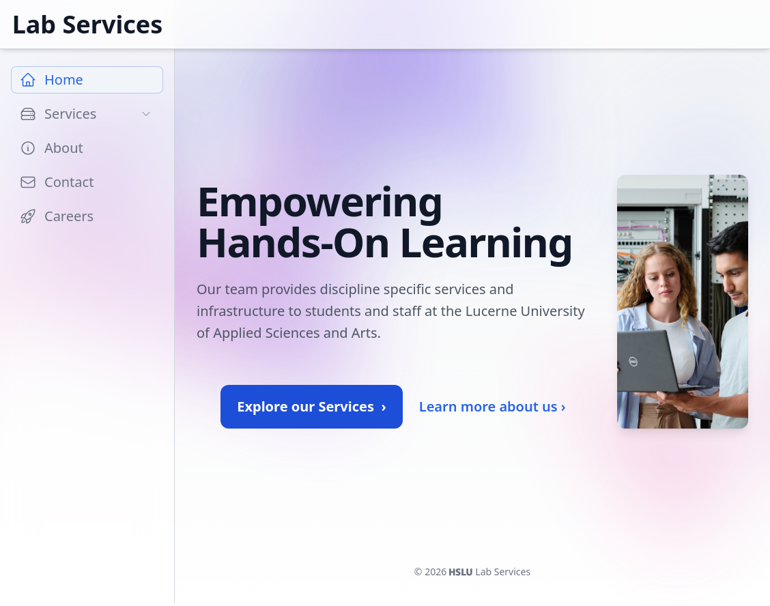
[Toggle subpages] (146, 114)
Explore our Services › (311, 406)
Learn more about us (492, 407)
